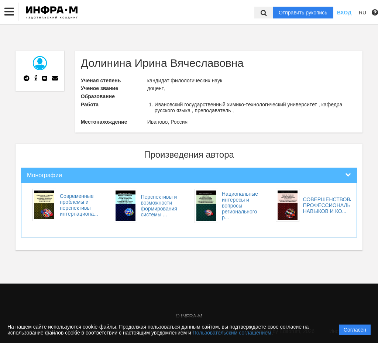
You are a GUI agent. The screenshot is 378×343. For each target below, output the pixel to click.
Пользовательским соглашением (232, 333)
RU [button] (362, 13)
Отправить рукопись (303, 13)
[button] (9, 12)
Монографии (44, 175)
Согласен (355, 330)
